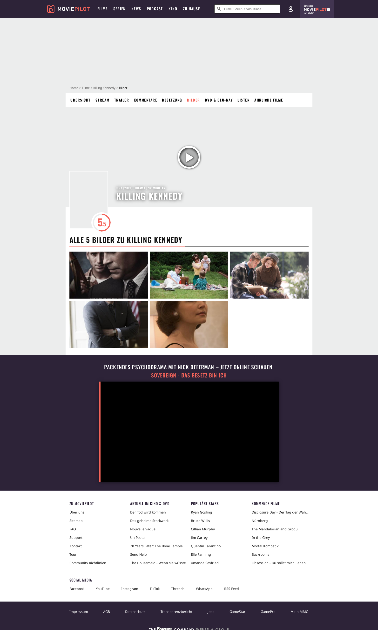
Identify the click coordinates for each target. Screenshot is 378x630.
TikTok (155, 588)
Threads (177, 588)
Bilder (193, 100)
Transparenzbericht (176, 611)
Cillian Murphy (203, 529)
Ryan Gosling (201, 512)
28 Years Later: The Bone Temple (156, 546)
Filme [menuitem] (102, 9)
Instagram (129, 588)
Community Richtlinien (87, 563)
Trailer (121, 100)
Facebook (76, 588)
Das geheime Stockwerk (149, 520)
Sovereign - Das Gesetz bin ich (189, 375)
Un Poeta (137, 537)
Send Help (138, 554)
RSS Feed (231, 588)
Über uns (76, 512)
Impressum (78, 611)
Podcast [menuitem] (155, 9)
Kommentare (145, 100)
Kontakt (75, 546)
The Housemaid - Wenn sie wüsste (158, 563)
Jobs (211, 611)
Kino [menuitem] (173, 9)
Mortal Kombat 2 (265, 546)
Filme (86, 88)
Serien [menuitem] (119, 9)
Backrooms (260, 554)
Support (75, 537)
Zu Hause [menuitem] (191, 9)
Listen (243, 100)
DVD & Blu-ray (219, 100)
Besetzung (172, 100)
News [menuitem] (136, 9)
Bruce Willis (200, 520)
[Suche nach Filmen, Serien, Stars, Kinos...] (247, 9)
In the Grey (261, 537)
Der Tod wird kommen (148, 512)
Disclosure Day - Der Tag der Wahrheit (280, 512)
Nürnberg (260, 520)
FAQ (72, 529)
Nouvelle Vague (142, 529)
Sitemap (76, 520)
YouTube (103, 588)
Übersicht (80, 100)
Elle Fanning (201, 554)
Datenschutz (135, 611)
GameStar (237, 611)
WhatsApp (204, 588)
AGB (106, 611)
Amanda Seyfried (205, 563)
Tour (73, 554)
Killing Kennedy (104, 88)
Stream (102, 100)
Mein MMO (299, 611)
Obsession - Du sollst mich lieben (279, 563)
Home (73, 88)
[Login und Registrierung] (291, 9)
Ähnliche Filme (268, 100)
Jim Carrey (199, 537)
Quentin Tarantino (206, 546)
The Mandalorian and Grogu (275, 529)
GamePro (268, 611)
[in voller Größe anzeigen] (108, 275)
